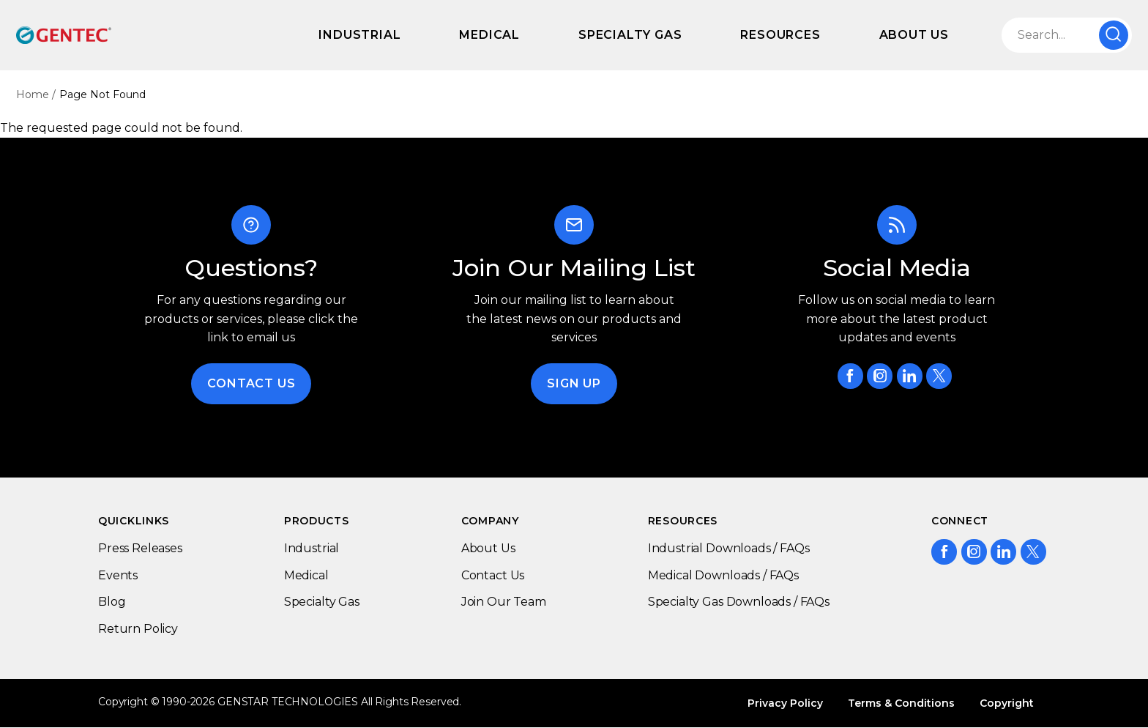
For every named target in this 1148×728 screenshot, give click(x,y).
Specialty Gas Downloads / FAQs (739, 602)
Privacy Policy (785, 703)
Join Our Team (503, 602)
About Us (914, 35)
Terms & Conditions (901, 703)
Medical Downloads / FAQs (723, 575)
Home (32, 94)
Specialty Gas (630, 35)
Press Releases (140, 548)
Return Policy (138, 629)
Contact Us (251, 383)
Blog (111, 602)
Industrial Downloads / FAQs (729, 548)
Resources (780, 35)
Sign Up (574, 383)
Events (118, 575)
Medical (489, 35)
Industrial (359, 35)
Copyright (1007, 703)
